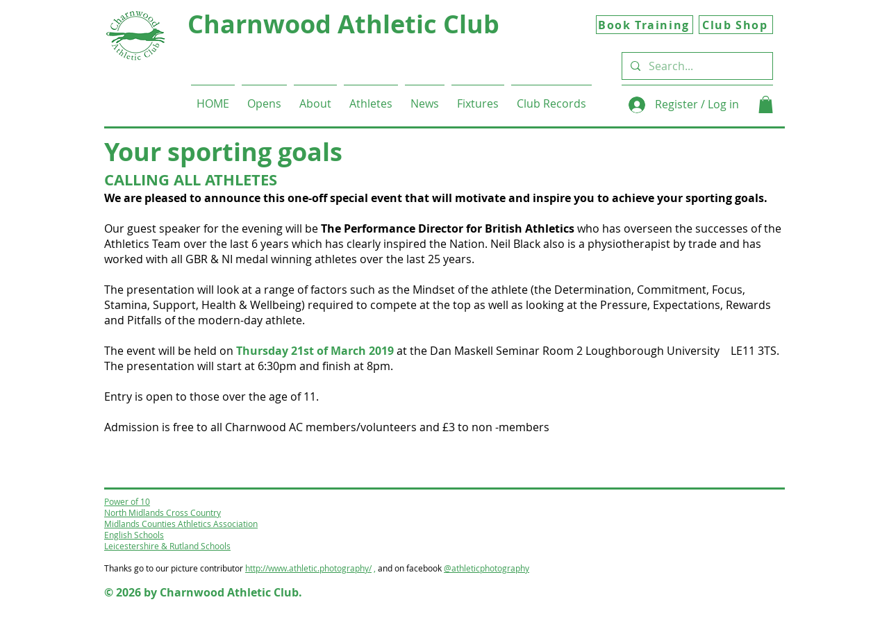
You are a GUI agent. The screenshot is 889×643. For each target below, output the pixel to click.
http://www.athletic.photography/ (308, 568)
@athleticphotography (486, 568)
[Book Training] (644, 24)
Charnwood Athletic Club (343, 24)
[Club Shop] (736, 24)
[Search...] (696, 66)
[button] (315, 97)
